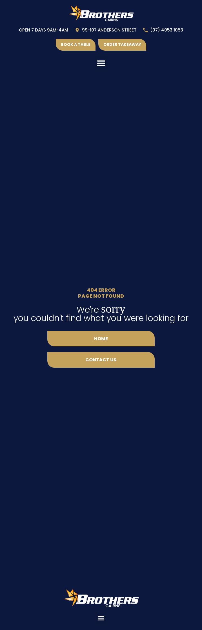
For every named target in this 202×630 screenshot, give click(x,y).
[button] (101, 63)
